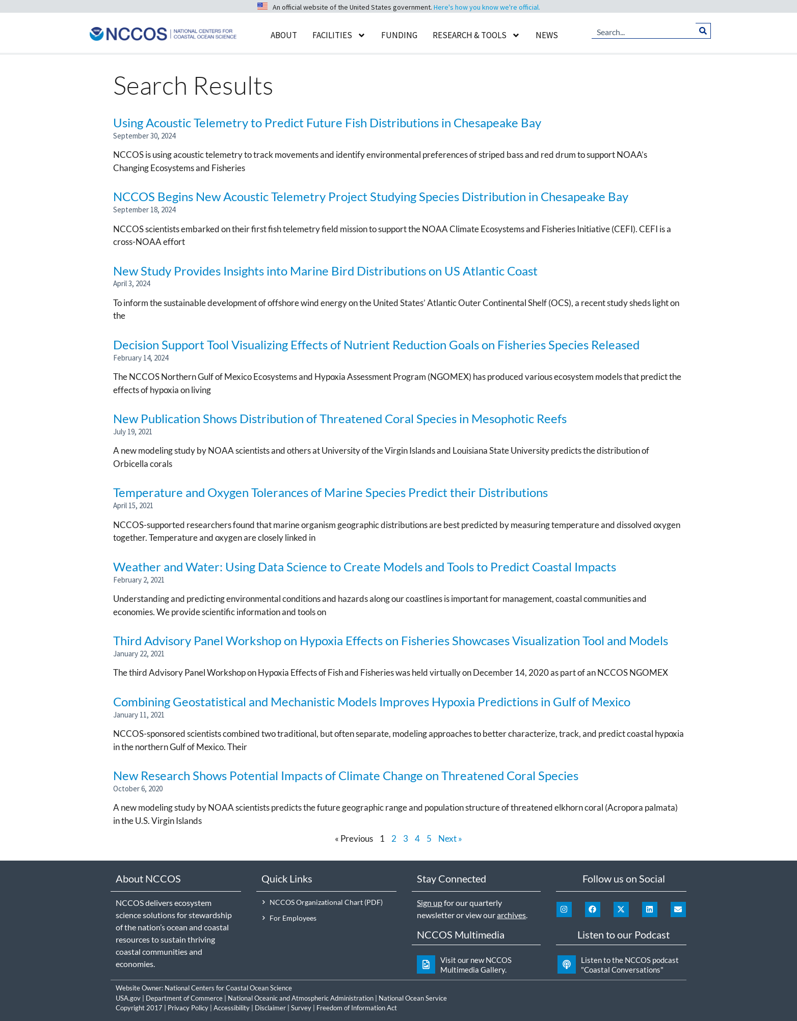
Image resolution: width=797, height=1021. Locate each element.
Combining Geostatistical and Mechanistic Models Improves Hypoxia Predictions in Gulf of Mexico (371, 701)
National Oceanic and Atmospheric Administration (301, 998)
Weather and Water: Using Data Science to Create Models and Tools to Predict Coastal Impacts (364, 566)
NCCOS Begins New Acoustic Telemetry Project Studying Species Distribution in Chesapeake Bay (370, 196)
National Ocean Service (413, 998)
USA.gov (128, 998)
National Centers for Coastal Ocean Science (228, 988)
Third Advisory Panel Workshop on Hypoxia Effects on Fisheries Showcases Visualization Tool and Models (390, 640)
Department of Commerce (184, 998)
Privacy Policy (188, 1008)
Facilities (339, 35)
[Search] (703, 30)
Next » (450, 838)
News (547, 35)
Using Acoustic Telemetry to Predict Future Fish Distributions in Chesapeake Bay (327, 122)
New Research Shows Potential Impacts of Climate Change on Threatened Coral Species (345, 775)
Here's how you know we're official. (487, 7)
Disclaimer (270, 1008)
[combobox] (644, 30)
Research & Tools (476, 35)
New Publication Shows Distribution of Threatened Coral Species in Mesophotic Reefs (340, 418)
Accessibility (232, 1008)
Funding (399, 35)
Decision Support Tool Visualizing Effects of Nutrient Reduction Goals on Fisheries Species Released (376, 344)
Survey (301, 1008)
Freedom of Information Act (356, 1008)
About (284, 35)
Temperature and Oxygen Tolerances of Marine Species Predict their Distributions (330, 492)
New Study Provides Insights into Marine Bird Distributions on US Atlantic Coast (325, 270)
